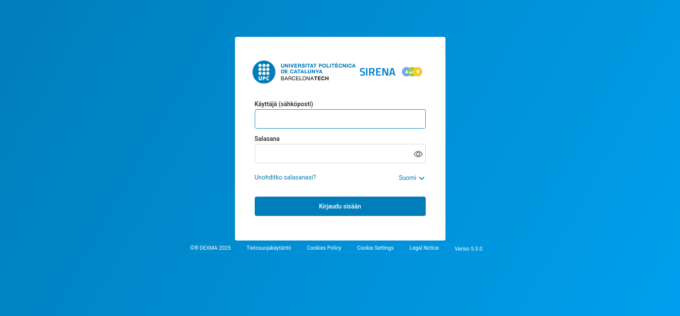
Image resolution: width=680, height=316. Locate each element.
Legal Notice (424, 248)
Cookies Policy (324, 248)
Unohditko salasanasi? (285, 177)
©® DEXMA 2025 (210, 248)
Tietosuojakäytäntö (268, 248)
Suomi (408, 177)
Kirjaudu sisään (340, 206)
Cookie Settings (375, 248)
